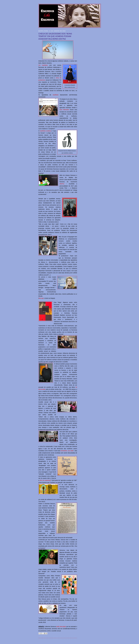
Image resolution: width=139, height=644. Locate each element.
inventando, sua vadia (66, 450)
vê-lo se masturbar (45, 480)
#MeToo (62, 184)
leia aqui (41, 298)
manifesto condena (45, 131)
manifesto (55, 95)
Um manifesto (43, 65)
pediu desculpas (61, 626)
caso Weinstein (64, 109)
